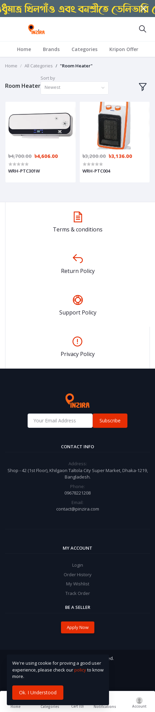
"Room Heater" (76, 66)
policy (80, 670)
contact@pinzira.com (77, 509)
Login (77, 565)
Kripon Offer (123, 49)
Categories (84, 49)
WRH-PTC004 (96, 171)
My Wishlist (77, 584)
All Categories (39, 66)
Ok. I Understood (38, 692)
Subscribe (110, 420)
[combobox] (75, 88)
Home (24, 49)
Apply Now (78, 627)
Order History (78, 574)
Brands (51, 49)
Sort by (48, 78)
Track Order (77, 593)
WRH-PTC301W (24, 171)
